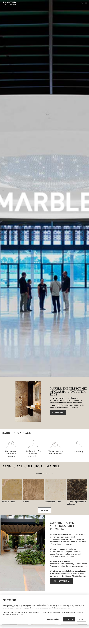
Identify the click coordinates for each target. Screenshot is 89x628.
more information (61, 581)
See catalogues (58, 412)
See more (44, 510)
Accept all (69, 619)
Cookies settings (53, 619)
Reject (81, 619)
